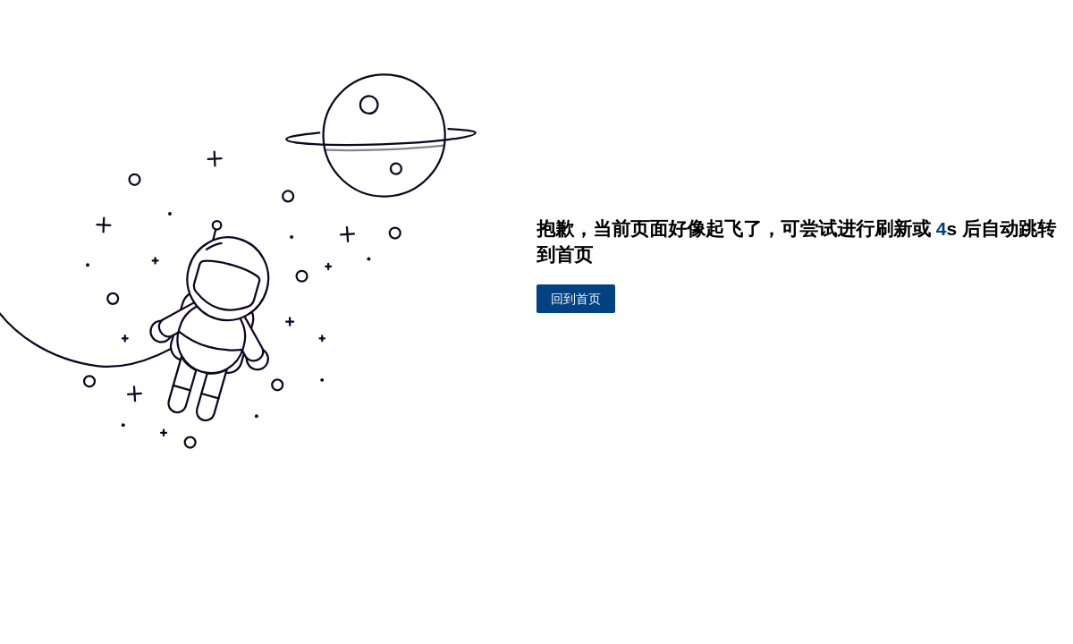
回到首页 (576, 298)
